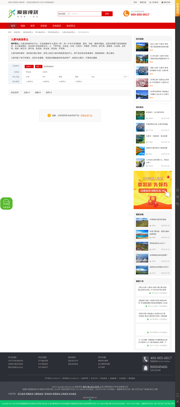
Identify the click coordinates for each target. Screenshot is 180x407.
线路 (23, 26)
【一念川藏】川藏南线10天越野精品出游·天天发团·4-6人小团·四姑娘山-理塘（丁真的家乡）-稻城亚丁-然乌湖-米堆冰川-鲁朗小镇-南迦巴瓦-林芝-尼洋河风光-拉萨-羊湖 (152, 341)
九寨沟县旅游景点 (68, 32)
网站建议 (132, 378)
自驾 (27, 77)
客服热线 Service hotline (161, 359)
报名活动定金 (73, 364)
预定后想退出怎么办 (15, 367)
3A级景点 (45, 81)
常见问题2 (42, 357)
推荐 (49, 93)
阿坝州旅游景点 (53, 32)
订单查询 (153, 2)
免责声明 (85, 378)
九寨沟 (29, 66)
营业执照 (103, 378)
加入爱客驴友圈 (104, 364)
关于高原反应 (43, 364)
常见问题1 (12, 357)
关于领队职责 (43, 361)
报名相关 (72, 357)
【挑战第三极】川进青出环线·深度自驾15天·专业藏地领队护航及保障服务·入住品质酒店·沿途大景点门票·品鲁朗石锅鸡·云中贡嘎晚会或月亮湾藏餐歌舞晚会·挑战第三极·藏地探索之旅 (152, 302)
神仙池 (28, 72)
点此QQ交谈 (161, 368)
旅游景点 (71, 26)
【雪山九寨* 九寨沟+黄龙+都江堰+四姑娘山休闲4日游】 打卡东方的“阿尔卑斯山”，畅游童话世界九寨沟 (152, 288)
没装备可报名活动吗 (15, 364)
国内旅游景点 (28, 32)
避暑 (60, 77)
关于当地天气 (43, 367)
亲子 (44, 77)
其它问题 (102, 357)
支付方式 (94, 378)
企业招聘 (122, 378)
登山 (93, 77)
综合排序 (15, 93)
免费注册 (143, 2)
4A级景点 (62, 81)
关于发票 (101, 367)
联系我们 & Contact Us (71, 378)
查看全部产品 (86, 115)
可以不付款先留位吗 (15, 361)
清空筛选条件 (49, 66)
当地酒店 (56, 26)
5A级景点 (78, 81)
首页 (13, 27)
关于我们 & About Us (52, 378)
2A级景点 (29, 81)
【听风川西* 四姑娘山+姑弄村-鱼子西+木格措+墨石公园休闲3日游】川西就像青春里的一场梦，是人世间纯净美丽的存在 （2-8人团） (152, 315)
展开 (125, 77)
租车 (33, 26)
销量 (38, 93)
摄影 (76, 77)
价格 (27, 93)
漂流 (38, 66)
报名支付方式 (73, 361)
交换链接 (113, 378)
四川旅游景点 (40, 32)
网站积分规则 (103, 361)
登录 (135, 2)
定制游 (43, 26)
